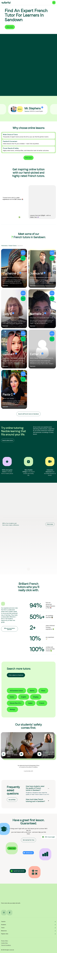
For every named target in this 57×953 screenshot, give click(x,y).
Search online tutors (7, 440)
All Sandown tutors (16, 691)
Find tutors (4, 245)
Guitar (12, 697)
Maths (32, 691)
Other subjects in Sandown (16, 675)
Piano (43, 691)
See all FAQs (12, 799)
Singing (35, 697)
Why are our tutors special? (9, 629)
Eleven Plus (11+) (15, 703)
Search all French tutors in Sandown (28, 414)
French (41, 703)
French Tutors (12, 245)
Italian (30, 703)
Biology (12, 709)
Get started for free (28, 840)
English (23, 697)
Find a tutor (10, 27)
